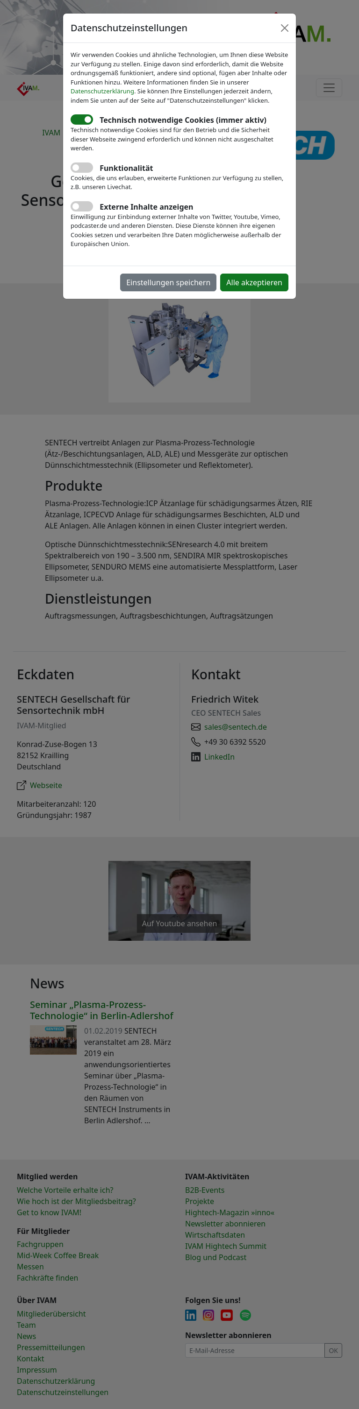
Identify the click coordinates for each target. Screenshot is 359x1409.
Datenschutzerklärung (102, 91)
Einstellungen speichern (168, 282)
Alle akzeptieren (254, 282)
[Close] (284, 28)
